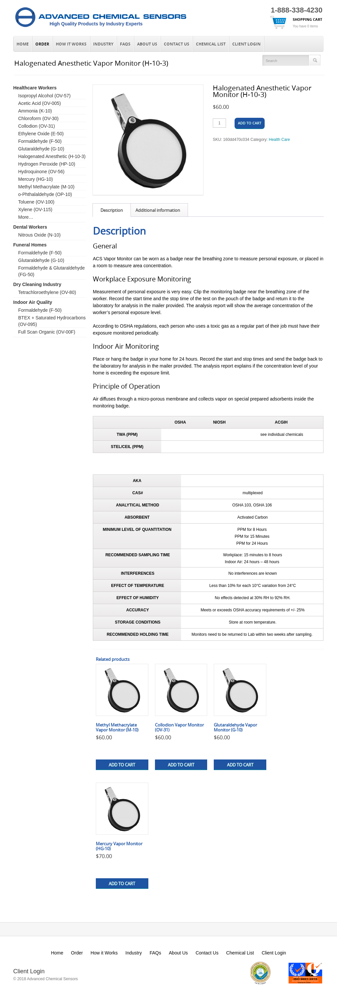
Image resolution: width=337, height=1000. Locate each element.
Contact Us (176, 44)
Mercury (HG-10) (35, 179)
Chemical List (211, 44)
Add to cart (249, 122)
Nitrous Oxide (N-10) (39, 235)
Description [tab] (111, 210)
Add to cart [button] (122, 765)
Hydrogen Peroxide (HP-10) (46, 164)
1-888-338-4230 (296, 10)
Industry (103, 44)
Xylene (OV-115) (35, 209)
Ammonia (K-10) (35, 110)
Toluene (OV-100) (36, 202)
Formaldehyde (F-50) (40, 141)
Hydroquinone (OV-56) (41, 171)
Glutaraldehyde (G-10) (41, 148)
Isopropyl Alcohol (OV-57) (44, 95)
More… (25, 217)
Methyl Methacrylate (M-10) (46, 186)
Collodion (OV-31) (36, 126)
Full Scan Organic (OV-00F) (46, 332)
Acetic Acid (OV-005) (39, 103)
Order (42, 44)
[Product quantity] (219, 123)
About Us (147, 44)
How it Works (71, 44)
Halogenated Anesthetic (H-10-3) (52, 156)
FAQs (125, 44)
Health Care (279, 139)
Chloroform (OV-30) (38, 118)
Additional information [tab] (157, 210)
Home (23, 44)
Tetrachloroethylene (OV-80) (47, 292)
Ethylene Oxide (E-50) (41, 133)
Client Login (246, 44)
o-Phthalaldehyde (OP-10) (45, 194)
